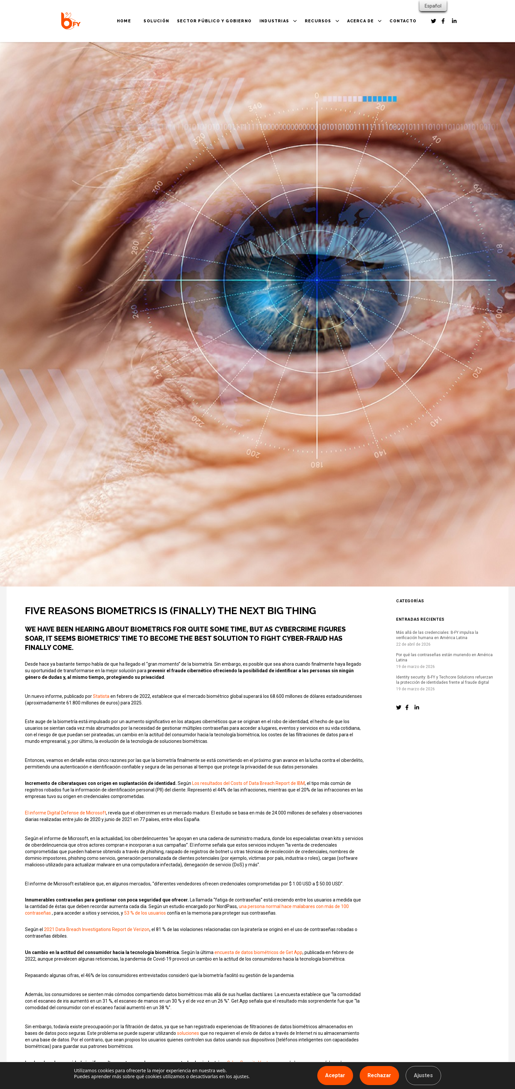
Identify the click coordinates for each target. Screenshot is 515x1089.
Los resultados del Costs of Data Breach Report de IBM (248, 783)
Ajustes (423, 1075)
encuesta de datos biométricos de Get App (258, 952)
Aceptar (335, 1075)
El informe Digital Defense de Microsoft (65, 812)
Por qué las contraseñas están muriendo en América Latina (444, 657)
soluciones (188, 1033)
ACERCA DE (360, 21)
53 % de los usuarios (145, 913)
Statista (101, 696)
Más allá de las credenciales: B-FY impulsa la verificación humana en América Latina (437, 635)
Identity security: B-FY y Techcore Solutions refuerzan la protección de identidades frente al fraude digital (444, 680)
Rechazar (379, 1075)
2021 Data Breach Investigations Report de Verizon (96, 929)
